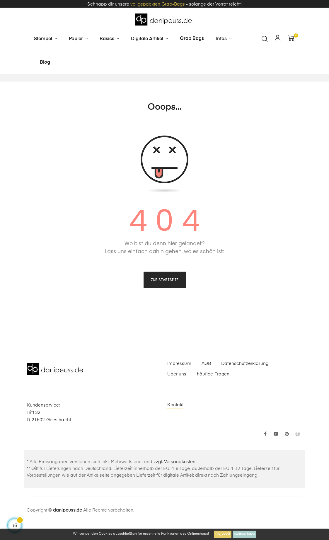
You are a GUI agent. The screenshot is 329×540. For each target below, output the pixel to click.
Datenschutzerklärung (244, 378)
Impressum (179, 378)
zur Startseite (164, 294)
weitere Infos (244, 534)
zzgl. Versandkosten (174, 477)
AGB (206, 378)
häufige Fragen (213, 389)
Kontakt (175, 420)
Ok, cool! (222, 534)
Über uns (177, 389)
